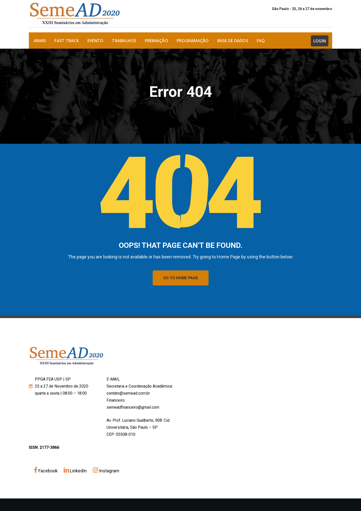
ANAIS (40, 40)
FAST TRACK (66, 40)
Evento (95, 40)
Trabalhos (124, 40)
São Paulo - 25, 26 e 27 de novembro (302, 9)
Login (319, 41)
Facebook (46, 470)
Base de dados (232, 40)
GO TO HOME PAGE (180, 278)
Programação (193, 40)
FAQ (261, 40)
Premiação (156, 40)
